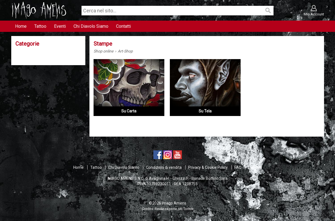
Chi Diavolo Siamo (123, 167)
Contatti (255, 167)
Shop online (103, 51)
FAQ (237, 167)
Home (78, 167)
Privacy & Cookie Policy (208, 167)
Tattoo (96, 167)
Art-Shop (125, 51)
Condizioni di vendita (164, 167)
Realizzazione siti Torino (174, 209)
